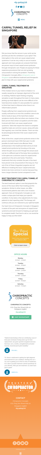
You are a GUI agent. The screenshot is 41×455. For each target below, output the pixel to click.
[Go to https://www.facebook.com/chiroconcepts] (15, 443)
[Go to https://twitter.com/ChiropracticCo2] (18, 443)
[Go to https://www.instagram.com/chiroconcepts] (26, 443)
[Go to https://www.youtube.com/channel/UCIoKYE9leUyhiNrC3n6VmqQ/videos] (22, 443)
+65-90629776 (20, 2)
